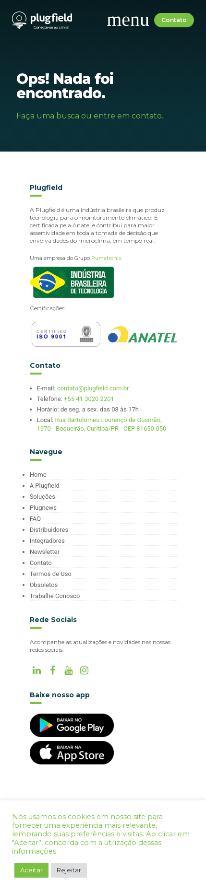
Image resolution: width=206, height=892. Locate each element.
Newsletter (45, 551)
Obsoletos (44, 584)
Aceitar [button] (31, 870)
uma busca (57, 115)
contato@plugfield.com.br (93, 388)
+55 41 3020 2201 (89, 398)
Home (38, 474)
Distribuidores (49, 529)
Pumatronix (106, 258)
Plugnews (43, 507)
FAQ (35, 518)
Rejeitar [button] (69, 870)
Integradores (47, 540)
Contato (174, 19)
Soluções (42, 496)
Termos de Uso (51, 573)
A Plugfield (45, 485)
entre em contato (128, 115)
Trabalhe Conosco (55, 595)
